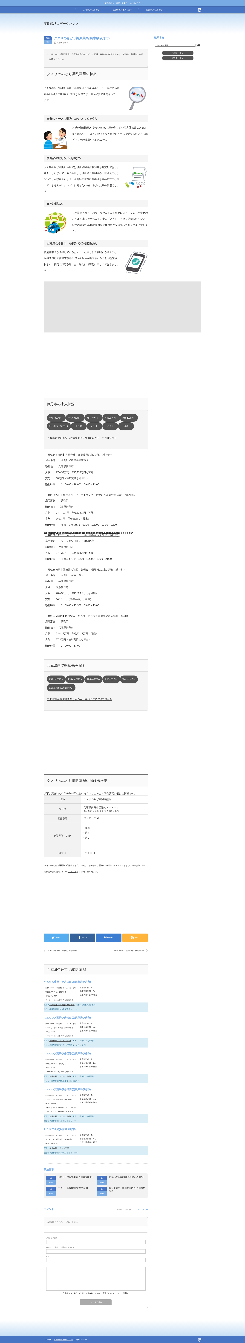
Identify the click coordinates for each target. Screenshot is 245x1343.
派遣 (126, 426)
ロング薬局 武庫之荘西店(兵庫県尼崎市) (127, 1189)
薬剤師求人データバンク (61, 23)
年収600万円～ (75, 418)
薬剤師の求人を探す (91, 10)
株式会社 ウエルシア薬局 (60, 1040)
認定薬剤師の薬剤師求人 (61, 688)
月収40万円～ (93, 418)
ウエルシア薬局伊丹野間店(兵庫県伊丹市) (67, 1089)
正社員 (78, 426)
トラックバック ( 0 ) (124, 1209)
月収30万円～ (111, 418)
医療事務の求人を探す (122, 10)
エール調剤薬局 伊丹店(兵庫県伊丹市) (63, 950)
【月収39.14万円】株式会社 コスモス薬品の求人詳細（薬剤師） (82, 535)
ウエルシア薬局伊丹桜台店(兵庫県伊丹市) (67, 1017)
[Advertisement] (148, 26)
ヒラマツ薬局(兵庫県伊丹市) (60, 1129)
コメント (72, 871)
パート (94, 426)
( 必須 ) (51, 1238)
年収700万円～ (56, 418)
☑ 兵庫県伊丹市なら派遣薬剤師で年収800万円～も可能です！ (82, 438)
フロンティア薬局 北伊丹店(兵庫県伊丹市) (127, 950)
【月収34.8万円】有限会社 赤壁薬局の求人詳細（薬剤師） (79, 454)
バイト (110, 426)
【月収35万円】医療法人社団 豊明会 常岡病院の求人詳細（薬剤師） (85, 569)
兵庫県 (59, 43)
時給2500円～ (129, 418)
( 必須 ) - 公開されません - (60, 1247)
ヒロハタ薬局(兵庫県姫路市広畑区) (126, 1177)
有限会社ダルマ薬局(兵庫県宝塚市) (75, 1177)
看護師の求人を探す (154, 10)
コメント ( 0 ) (142, 1209)
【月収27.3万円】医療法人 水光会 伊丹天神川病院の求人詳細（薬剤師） (88, 616)
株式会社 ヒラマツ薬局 (59, 1148)
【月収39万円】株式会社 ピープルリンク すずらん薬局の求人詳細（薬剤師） (90, 495)
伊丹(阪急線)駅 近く (59, 426)
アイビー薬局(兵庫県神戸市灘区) (74, 1188)
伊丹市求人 (177, 58)
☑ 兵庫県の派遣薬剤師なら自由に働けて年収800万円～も (79, 699)
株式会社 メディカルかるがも (62, 1005)
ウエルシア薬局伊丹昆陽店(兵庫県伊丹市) (67, 1053)
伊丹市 (65, 43)
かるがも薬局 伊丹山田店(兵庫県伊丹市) (67, 981)
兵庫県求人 (177, 53)
